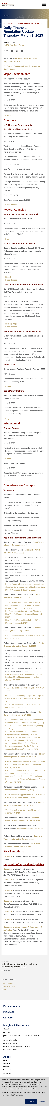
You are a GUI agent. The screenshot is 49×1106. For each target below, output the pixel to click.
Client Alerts (7, 1029)
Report (8, 277)
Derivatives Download (10, 1043)
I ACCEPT (31, 1102)
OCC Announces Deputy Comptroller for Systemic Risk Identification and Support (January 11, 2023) (25, 698)
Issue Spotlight (11, 324)
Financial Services (8, 986)
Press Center (7, 1070)
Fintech (4, 989)
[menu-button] (44, 4)
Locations (6, 1067)
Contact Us (7, 1073)
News (5, 1060)
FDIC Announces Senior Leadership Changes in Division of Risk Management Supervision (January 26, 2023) (24, 677)
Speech (8, 481)
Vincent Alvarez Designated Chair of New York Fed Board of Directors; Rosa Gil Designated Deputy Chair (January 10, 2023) (23, 605)
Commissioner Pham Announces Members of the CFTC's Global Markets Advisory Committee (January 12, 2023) (25, 764)
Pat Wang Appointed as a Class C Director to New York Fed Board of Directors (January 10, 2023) (23, 614)
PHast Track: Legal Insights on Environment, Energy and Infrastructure (21, 1036)
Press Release (11, 205)
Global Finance (7, 984)
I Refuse (42, 1102)
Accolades (6, 1063)
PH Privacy (7, 1032)
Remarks (9, 116)
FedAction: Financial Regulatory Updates (16, 1046)
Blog (7, 239)
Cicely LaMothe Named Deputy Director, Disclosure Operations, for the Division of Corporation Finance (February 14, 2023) (21, 746)
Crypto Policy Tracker (10, 1040)
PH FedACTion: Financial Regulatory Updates (23, 23)
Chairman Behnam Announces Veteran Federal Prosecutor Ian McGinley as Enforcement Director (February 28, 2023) (25, 779)
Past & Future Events (10, 1049)
